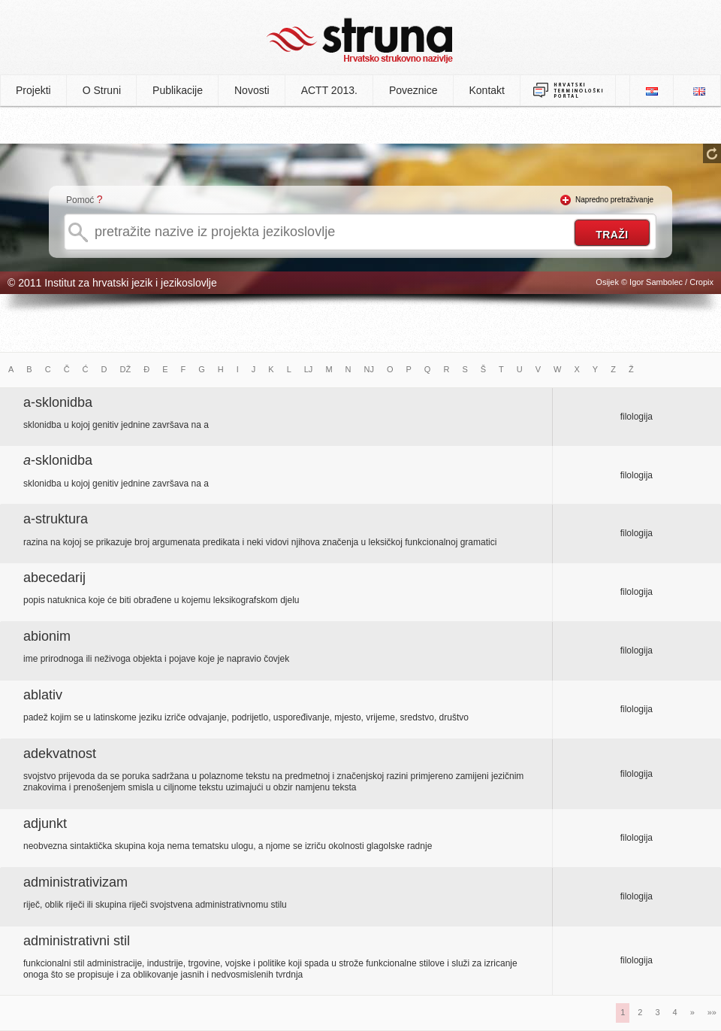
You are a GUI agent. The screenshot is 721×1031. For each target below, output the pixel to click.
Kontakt (487, 90)
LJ (308, 369)
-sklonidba (57, 460)
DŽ (125, 369)
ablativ (42, 694)
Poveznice (413, 90)
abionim (47, 636)
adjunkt (45, 823)
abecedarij (54, 577)
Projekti (33, 90)
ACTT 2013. (329, 90)
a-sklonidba (57, 402)
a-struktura (55, 518)
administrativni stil (76, 940)
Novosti (252, 90)
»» (711, 1012)
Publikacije (177, 90)
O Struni (102, 90)
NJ (369, 369)
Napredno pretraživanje (614, 200)
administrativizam (75, 882)
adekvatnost (59, 753)
